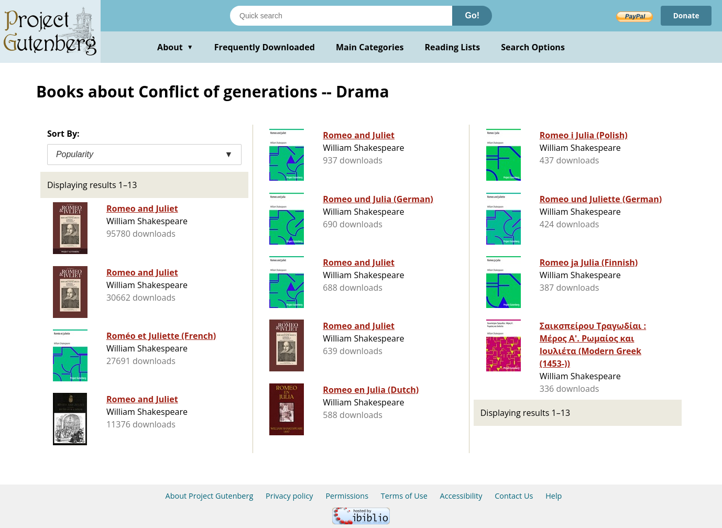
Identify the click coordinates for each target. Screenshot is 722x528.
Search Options (533, 47)
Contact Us (514, 496)
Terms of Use (404, 496)
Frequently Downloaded (264, 47)
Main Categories (370, 47)
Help (553, 496)
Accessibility (461, 496)
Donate (685, 15)
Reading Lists (452, 47)
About (175, 47)
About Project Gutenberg (210, 496)
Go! (472, 15)
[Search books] (341, 16)
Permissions (346, 496)
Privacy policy (289, 496)
